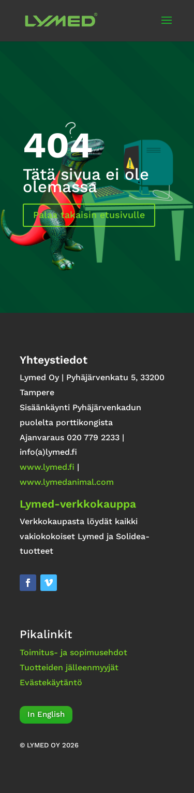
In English (46, 714)
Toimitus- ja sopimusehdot (73, 652)
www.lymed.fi (47, 467)
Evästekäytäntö (51, 682)
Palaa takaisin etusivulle (89, 214)
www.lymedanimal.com (67, 482)
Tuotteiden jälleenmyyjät (69, 667)
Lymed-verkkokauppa (78, 503)
